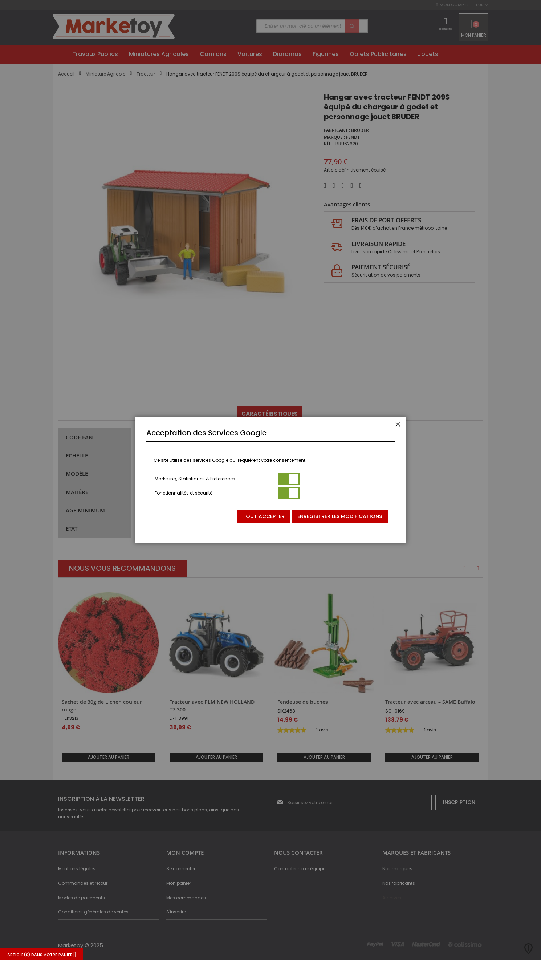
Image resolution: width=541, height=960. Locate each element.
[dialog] (270, 480)
